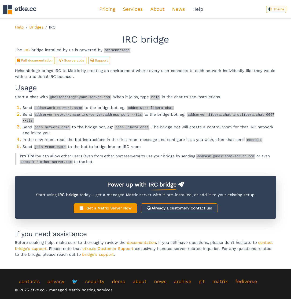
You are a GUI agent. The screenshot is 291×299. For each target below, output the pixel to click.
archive (182, 281)
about (140, 281)
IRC (26, 49)
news (160, 281)
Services (133, 9)
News (178, 9)
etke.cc (19, 9)
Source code (71, 60)
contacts (29, 281)
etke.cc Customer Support (107, 248)
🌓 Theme (276, 9)
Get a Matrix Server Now (105, 208)
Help (197, 9)
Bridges (36, 27)
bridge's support (98, 254)
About (157, 9)
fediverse (246, 281)
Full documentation (35, 60)
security (94, 281)
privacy (55, 281)
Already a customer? (179, 208)
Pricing (107, 9)
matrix (220, 281)
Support (99, 60)
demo (118, 281)
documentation (141, 242)
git (202, 281)
